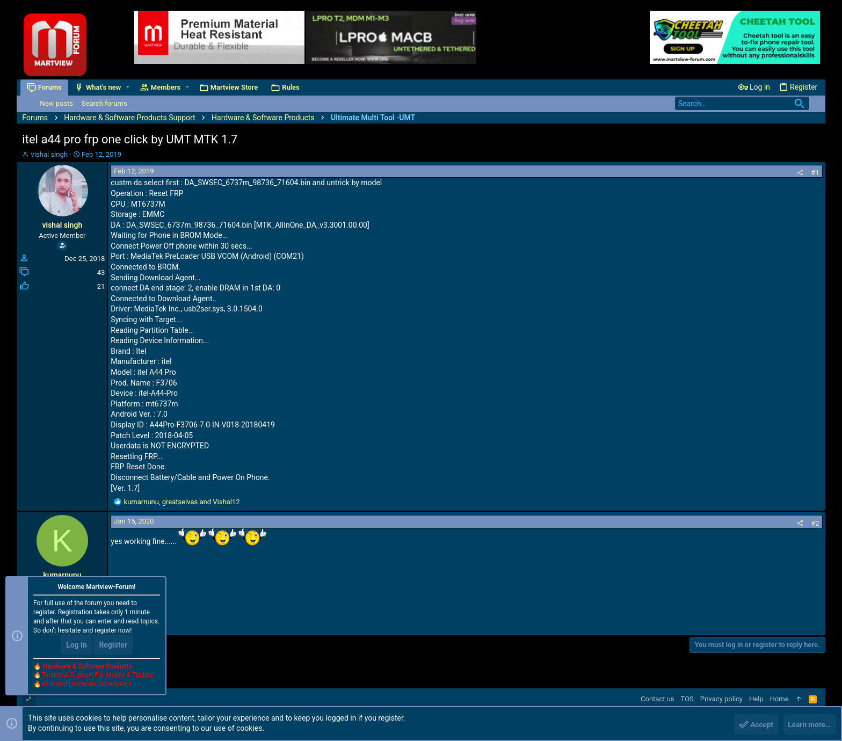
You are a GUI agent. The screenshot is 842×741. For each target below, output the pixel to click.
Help (756, 699)
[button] (129, 87)
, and (182, 502)
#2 (815, 523)
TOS (687, 699)
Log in (76, 645)
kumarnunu (62, 575)
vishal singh (49, 154)
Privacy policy (721, 699)
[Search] (742, 103)
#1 (815, 173)
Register (113, 645)
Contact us (657, 699)
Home (779, 699)
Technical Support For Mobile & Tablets (97, 676)
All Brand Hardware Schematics (86, 685)
